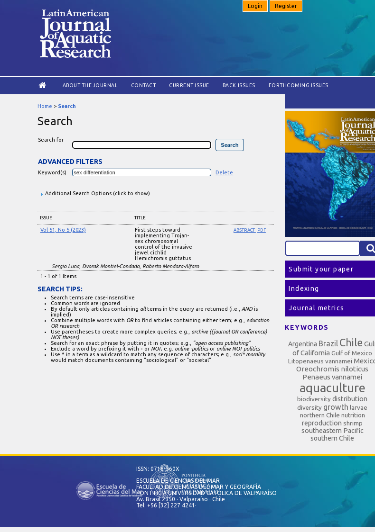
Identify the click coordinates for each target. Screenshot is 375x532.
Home (45, 106)
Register (286, 6)
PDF (261, 230)
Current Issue (189, 85)
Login (255, 6)
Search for (51, 140)
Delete (224, 172)
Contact (143, 85)
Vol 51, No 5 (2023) (63, 230)
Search (67, 106)
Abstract (245, 230)
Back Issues (239, 85)
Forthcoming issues (298, 85)
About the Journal (90, 85)
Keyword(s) (52, 172)
